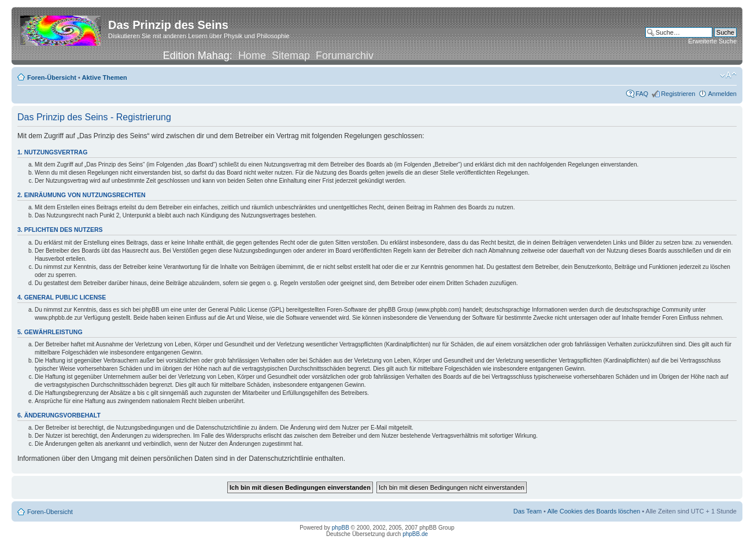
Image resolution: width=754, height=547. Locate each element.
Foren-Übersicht (51, 77)
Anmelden (722, 93)
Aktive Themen (104, 77)
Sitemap (291, 55)
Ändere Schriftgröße (728, 75)
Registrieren (678, 93)
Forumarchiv (345, 55)
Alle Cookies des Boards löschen (593, 511)
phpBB (340, 527)
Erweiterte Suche (712, 41)
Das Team (527, 511)
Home (252, 55)
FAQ (641, 93)
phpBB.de (415, 534)
